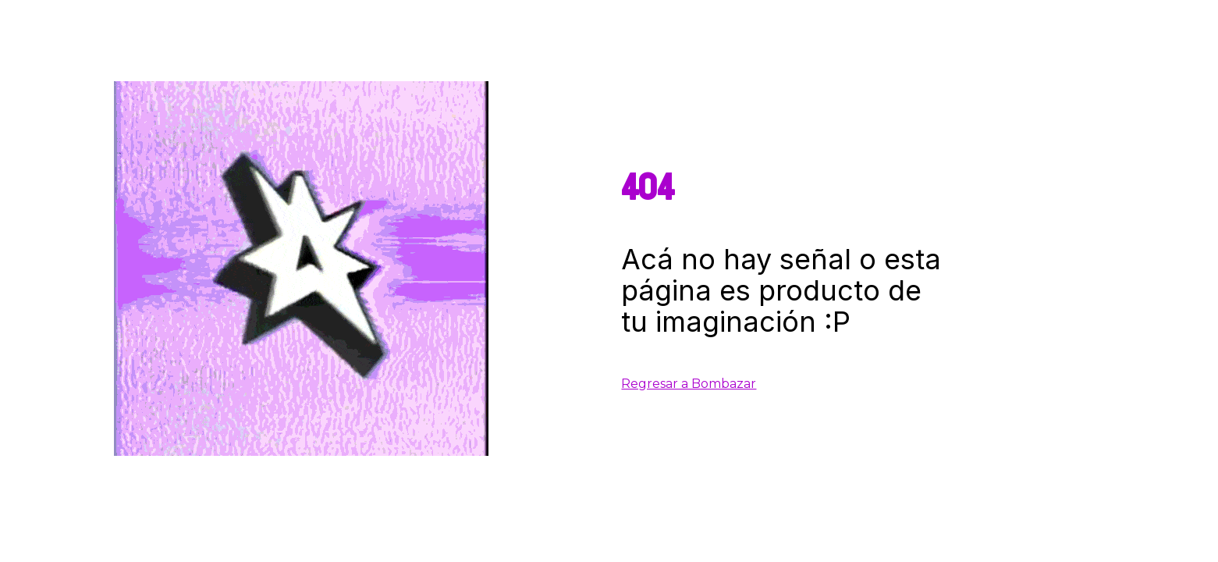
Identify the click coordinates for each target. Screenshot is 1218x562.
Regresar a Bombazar (688, 383)
